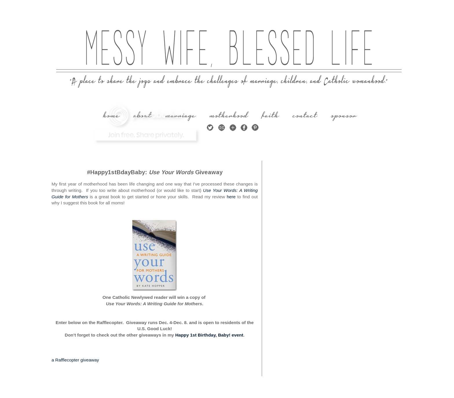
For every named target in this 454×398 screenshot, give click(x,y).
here (231, 196)
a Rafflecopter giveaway (75, 359)
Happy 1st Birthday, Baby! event (209, 334)
